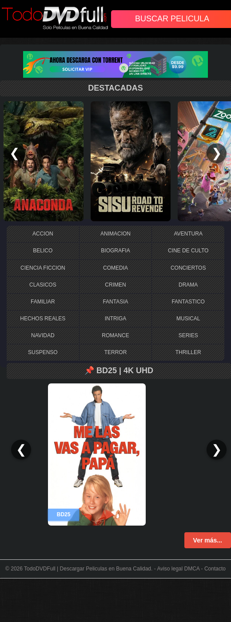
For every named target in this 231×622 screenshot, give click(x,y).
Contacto (215, 569)
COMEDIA (115, 268)
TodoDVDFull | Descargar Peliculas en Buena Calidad (87, 569)
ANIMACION (115, 234)
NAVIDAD (42, 335)
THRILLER (188, 352)
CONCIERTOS (188, 268)
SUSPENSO (43, 352)
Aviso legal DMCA (178, 569)
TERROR (115, 352)
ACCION (42, 234)
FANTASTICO (187, 302)
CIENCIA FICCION (42, 268)
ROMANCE (115, 335)
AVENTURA (188, 234)
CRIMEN (115, 285)
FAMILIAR (43, 302)
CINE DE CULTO (188, 250)
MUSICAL (188, 318)
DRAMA (188, 285)
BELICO (42, 250)
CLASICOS (42, 285)
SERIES (188, 335)
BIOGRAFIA (115, 250)
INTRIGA (116, 318)
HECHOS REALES (42, 318)
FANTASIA (115, 302)
